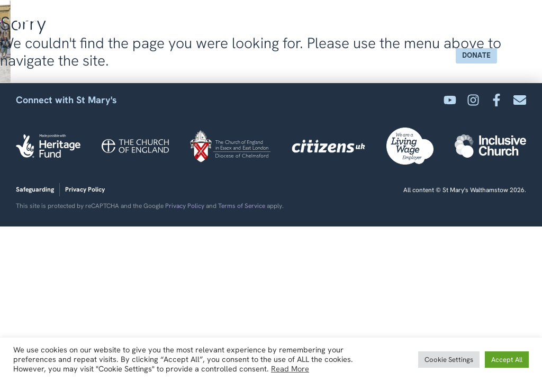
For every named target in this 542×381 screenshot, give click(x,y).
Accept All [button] (506, 359)
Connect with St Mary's (66, 100)
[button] (514, 56)
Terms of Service (241, 206)
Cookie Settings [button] (448, 359)
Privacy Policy (184, 206)
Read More (290, 369)
